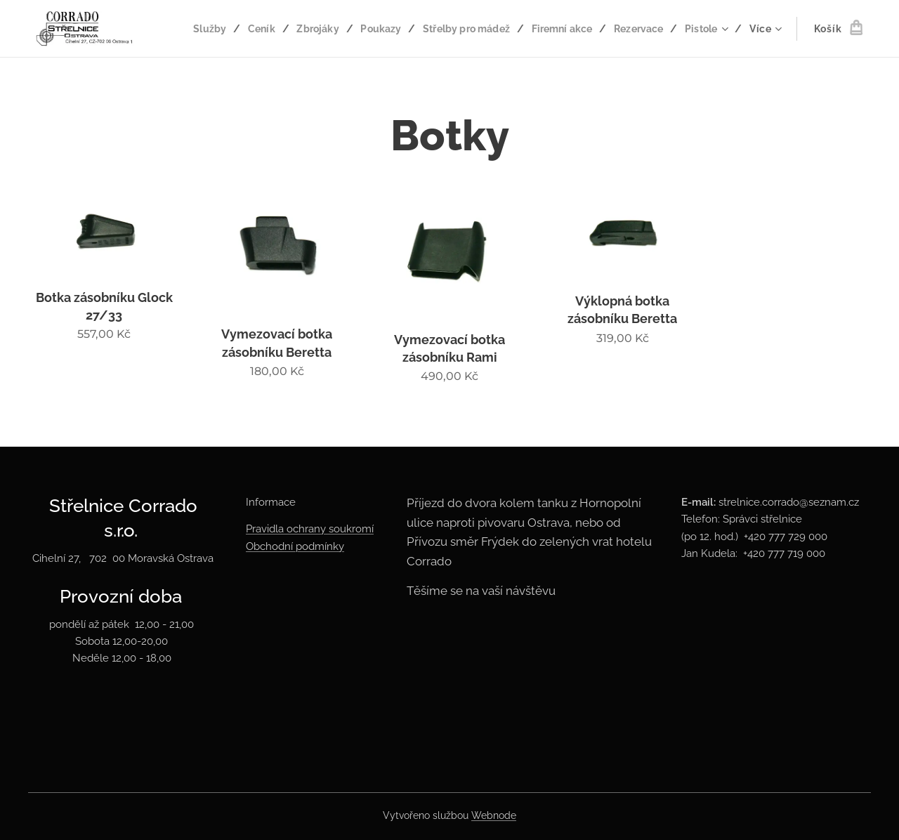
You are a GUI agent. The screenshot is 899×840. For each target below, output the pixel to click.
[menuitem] (258, 28)
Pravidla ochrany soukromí (310, 529)
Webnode (493, 815)
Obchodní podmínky (295, 546)
